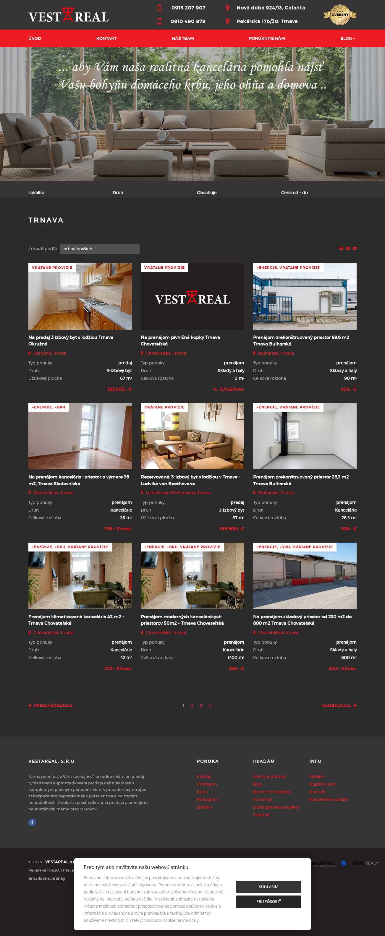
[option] (192, 114)
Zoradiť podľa (42, 291)
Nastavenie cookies (329, 842)
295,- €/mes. (118, 572)
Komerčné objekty (272, 834)
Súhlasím (269, 886)
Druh (118, 192)
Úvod (34, 38)
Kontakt (106, 38)
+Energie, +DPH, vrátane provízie (70, 590)
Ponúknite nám (267, 38)
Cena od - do (294, 192)
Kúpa (110, 222)
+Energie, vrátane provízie (288, 310)
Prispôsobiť (268, 901)
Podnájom (142, 222)
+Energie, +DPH (48, 450)
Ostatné (261, 857)
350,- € (236, 711)
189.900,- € (232, 572)
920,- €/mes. (343, 711)
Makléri (316, 819)
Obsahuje (206, 192)
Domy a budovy (269, 819)
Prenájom (78, 222)
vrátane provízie (52, 310)
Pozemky (262, 842)
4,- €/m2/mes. (228, 432)
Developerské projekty (276, 850)
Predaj (44, 222)
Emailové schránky (46, 921)
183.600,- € (120, 432)
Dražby (204, 850)
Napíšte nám (322, 827)
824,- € (349, 432)
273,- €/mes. (118, 711)
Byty (257, 827)
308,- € (349, 572)
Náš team (183, 38)
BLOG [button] (346, 38)
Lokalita (36, 192)
